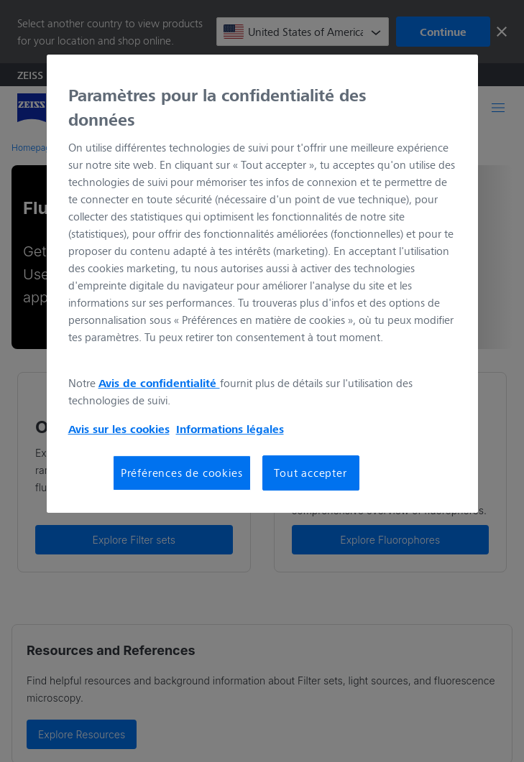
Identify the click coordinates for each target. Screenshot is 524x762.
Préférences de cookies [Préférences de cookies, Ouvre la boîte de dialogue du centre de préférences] (182, 472)
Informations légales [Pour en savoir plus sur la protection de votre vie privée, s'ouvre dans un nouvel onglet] (230, 429)
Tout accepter (310, 472)
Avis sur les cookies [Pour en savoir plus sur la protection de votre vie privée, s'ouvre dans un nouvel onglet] (119, 429)
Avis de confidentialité (159, 383)
